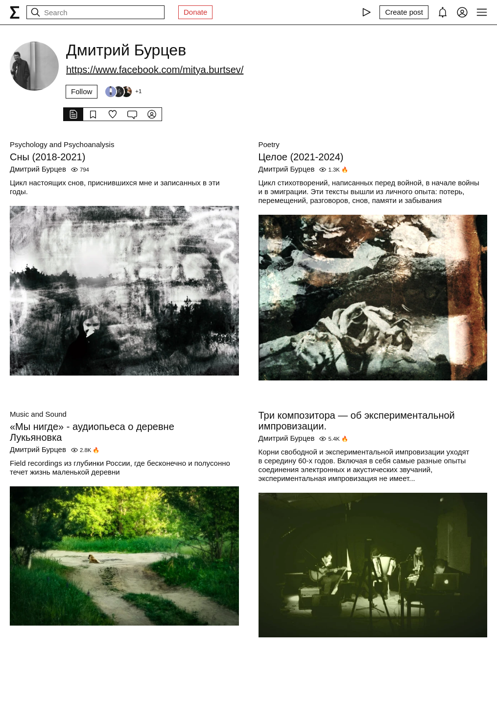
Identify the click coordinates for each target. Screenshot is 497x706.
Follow (81, 91)
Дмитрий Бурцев (38, 169)
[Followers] (123, 91)
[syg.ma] (15, 12)
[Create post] (404, 12)
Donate (195, 12)
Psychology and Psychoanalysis (62, 144)
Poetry (269, 144)
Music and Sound (38, 414)
